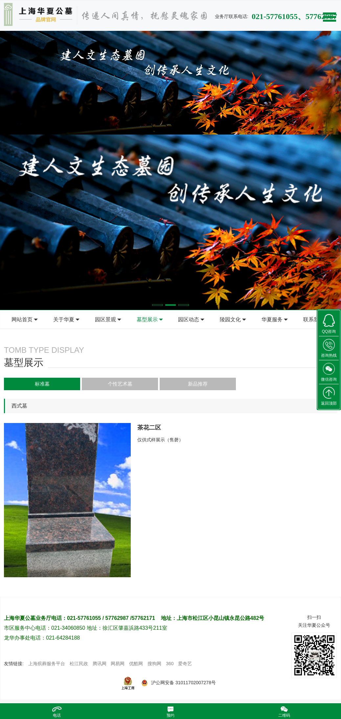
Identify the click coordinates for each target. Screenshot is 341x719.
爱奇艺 (185, 665)
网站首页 (22, 319)
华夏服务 (272, 319)
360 (169, 665)
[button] (157, 305)
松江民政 (79, 665)
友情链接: (14, 665)
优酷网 (136, 665)
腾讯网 (99, 665)
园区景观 (105, 319)
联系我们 (313, 319)
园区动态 (188, 319)
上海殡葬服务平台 (46, 665)
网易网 (118, 665)
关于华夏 (63, 319)
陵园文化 (230, 319)
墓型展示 (147, 319)
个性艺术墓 (75, 384)
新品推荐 (124, 384)
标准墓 (27, 384)
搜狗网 (154, 665)
